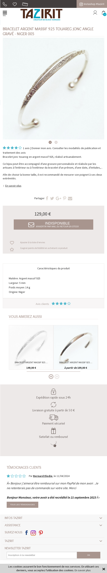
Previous (11, 339)
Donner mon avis (41, 148)
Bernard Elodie (42, 476)
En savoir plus (13, 185)
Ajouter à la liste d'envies (32, 242)
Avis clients (53, 304)
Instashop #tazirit (92, 4)
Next (96, 339)
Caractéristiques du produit (53, 268)
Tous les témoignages (22, 504)
